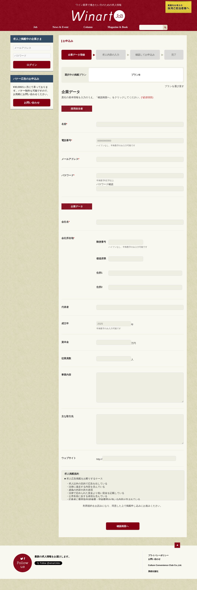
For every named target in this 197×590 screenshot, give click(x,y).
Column (88, 27)
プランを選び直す (174, 86)
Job (35, 27)
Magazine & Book (118, 27)
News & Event (61, 27)
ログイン (32, 64)
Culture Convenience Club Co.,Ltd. (165, 576)
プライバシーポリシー (158, 566)
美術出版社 (153, 582)
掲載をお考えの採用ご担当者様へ (178, 7)
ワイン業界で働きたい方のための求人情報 (98, 5)
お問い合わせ (32, 102)
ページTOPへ (177, 556)
